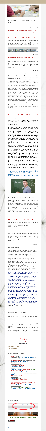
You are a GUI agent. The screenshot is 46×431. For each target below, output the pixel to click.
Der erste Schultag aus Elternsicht (27, 360)
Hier (25, 44)
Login (38, 427)
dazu (20, 258)
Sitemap (15, 427)
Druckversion (10, 427)
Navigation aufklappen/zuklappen (23, 1)
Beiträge (10, 391)
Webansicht (37, 428)
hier (23, 108)
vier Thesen (13, 211)
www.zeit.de (14, 226)
